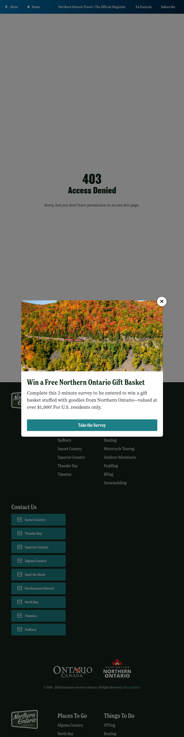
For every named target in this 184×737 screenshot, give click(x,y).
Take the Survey (92, 425)
